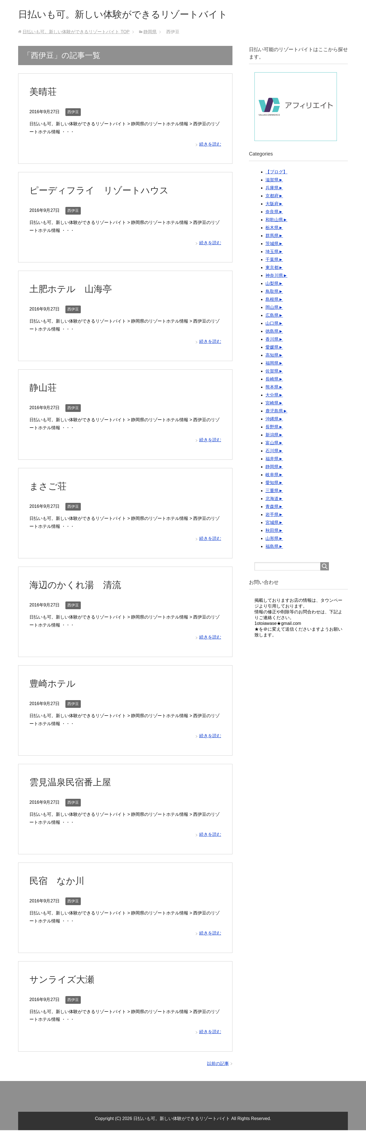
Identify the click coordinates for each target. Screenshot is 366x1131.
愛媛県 (272, 348)
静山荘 (43, 388)
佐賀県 (272, 372)
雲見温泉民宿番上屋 (71, 783)
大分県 (272, 395)
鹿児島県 (274, 411)
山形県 (272, 539)
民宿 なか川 (57, 881)
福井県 (272, 459)
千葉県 (272, 260)
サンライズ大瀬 (62, 980)
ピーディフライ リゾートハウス (101, 191)
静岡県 (272, 467)
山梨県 (272, 284)
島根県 (272, 300)
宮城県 (272, 523)
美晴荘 (43, 92)
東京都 (272, 268)
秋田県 (272, 531)
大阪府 (272, 204)
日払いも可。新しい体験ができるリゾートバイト (129, 14)
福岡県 (272, 364)
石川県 (272, 451)
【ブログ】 (276, 172)
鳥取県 (272, 292)
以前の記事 (218, 1064)
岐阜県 (272, 475)
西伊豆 (73, 112)
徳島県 (272, 332)
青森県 (272, 507)
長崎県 (272, 380)
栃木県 (272, 228)
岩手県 (272, 515)
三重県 (272, 491)
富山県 (272, 443)
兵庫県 (272, 188)
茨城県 (272, 244)
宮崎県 (272, 403)
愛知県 (272, 483)
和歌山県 (274, 220)
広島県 (272, 316)
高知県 (272, 356)
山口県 (272, 324)
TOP (76, 32)
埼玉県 (272, 252)
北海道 (272, 499)
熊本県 (272, 388)
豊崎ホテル (53, 684)
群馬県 (272, 236)
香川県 (272, 340)
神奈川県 (274, 276)
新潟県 (272, 435)
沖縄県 (272, 419)
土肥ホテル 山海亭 (71, 289)
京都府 (272, 196)
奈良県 (272, 212)
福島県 (272, 547)
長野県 (272, 427)
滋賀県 (272, 180)
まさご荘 (48, 487)
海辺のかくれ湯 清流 (76, 585)
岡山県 (272, 308)
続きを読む (210, 145)
